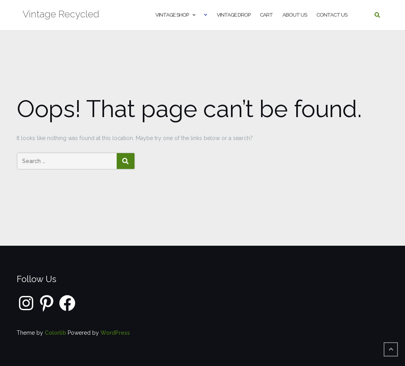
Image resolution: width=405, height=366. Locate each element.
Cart (266, 15)
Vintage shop (172, 15)
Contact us (331, 15)
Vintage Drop (233, 15)
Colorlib (55, 333)
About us (294, 15)
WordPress (115, 333)
